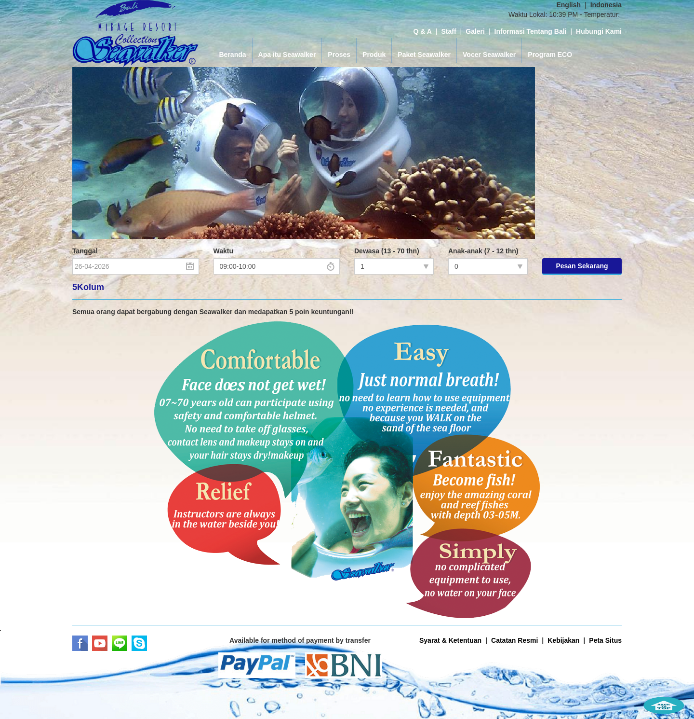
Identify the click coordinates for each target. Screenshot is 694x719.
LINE (119, 643)
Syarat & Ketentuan (450, 640)
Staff (448, 31)
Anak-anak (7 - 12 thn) (483, 251)
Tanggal (85, 251)
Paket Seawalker (424, 54)
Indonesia (606, 5)
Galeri (475, 31)
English (568, 5)
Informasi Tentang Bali (530, 31)
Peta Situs (605, 640)
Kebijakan (563, 640)
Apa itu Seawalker (287, 54)
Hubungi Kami (599, 31)
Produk (374, 54)
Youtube (99, 643)
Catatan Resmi (514, 640)
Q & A (422, 31)
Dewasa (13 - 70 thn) (386, 251)
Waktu (223, 251)
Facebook (80, 643)
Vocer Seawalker (489, 54)
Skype (139, 643)
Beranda (232, 54)
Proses (339, 54)
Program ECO (550, 54)
